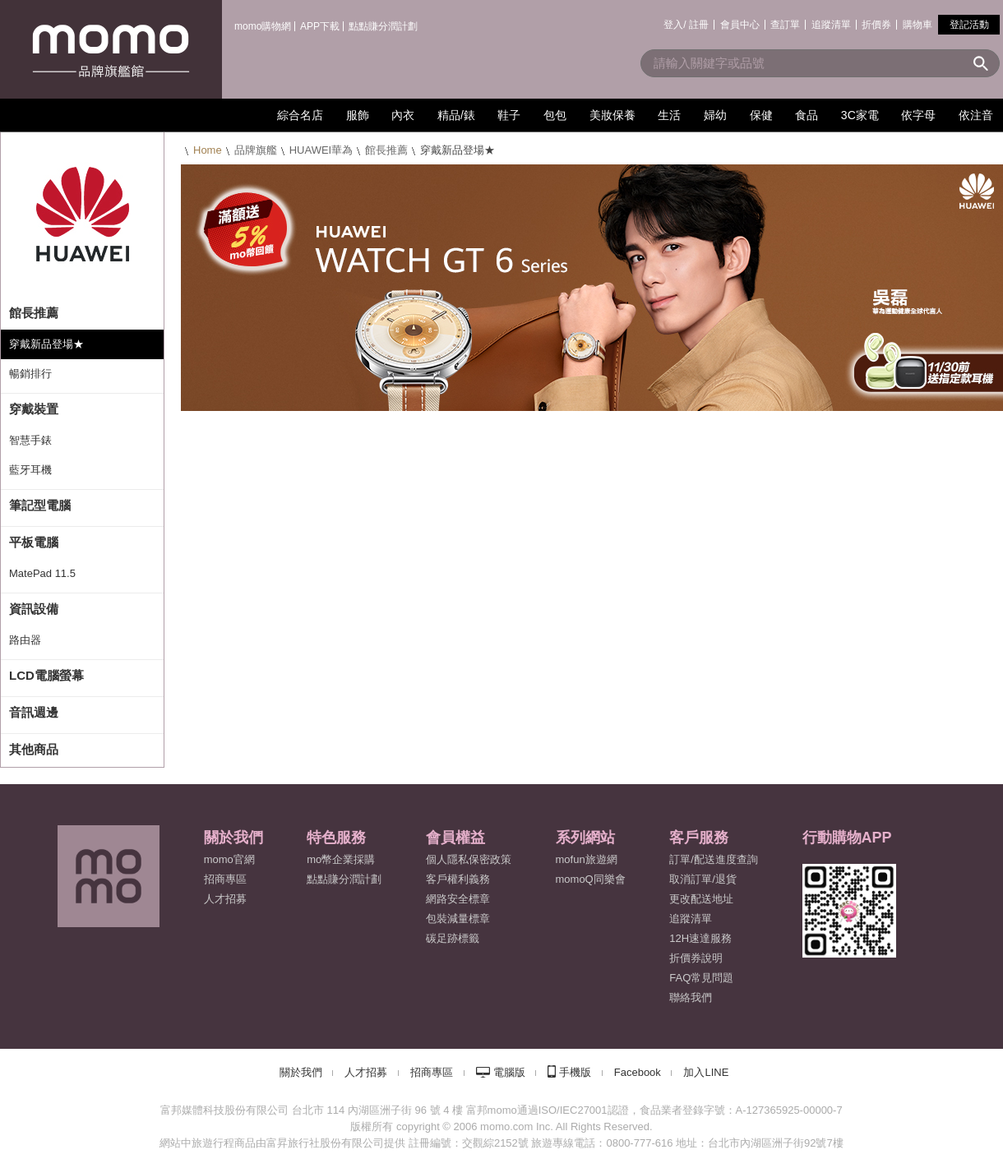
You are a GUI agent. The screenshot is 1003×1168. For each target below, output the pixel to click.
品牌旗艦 (255, 150)
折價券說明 (696, 958)
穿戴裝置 (33, 409)
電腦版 (509, 1072)
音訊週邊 (33, 712)
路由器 (25, 640)
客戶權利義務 (458, 879)
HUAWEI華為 (321, 150)
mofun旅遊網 (586, 859)
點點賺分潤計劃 (383, 26)
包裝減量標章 (458, 918)
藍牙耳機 (30, 470)
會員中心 (740, 24)
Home (207, 150)
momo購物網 (262, 26)
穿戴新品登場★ (46, 344)
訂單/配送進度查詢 (713, 859)
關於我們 (301, 1072)
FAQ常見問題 (701, 978)
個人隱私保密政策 (468, 859)
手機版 (575, 1072)
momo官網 (229, 859)
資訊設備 (33, 609)
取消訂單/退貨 (703, 879)
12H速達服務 (700, 938)
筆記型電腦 (40, 505)
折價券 (876, 24)
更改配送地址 (701, 899)
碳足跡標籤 (452, 938)
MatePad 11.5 (42, 573)
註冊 (699, 24)
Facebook (637, 1072)
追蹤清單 (831, 24)
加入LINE (705, 1072)
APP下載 (320, 26)
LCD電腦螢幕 (46, 675)
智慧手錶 (30, 440)
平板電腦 (33, 542)
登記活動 (969, 24)
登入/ (674, 24)
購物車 (917, 24)
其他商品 (33, 749)
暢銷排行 (30, 373)
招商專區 (225, 879)
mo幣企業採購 (341, 859)
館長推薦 (386, 150)
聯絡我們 (690, 997)
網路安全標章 (458, 899)
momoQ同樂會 (591, 879)
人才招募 (365, 1072)
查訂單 (785, 24)
